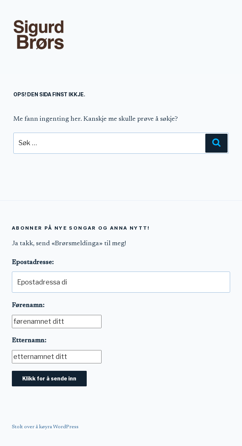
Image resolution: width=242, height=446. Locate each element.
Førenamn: (28, 305)
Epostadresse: (33, 262)
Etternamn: (29, 340)
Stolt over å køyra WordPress (45, 427)
